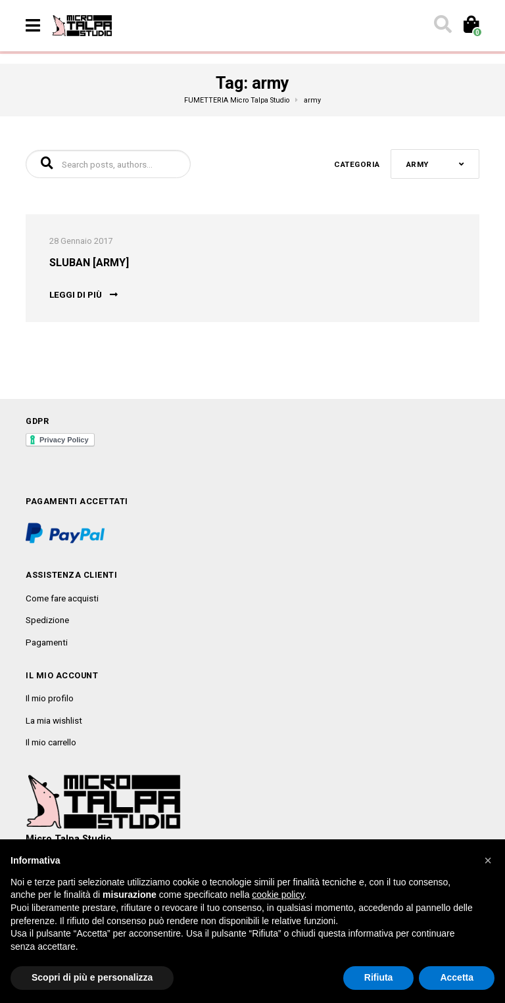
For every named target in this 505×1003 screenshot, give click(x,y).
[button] (487, 860)
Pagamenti (47, 642)
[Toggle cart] (470, 25)
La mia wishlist (54, 720)
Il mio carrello (51, 742)
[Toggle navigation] (33, 25)
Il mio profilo (50, 698)
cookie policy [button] (278, 894)
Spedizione (47, 620)
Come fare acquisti (62, 598)
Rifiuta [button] (378, 977)
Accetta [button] (456, 977)
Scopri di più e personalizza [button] (92, 977)
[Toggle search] (441, 25)
